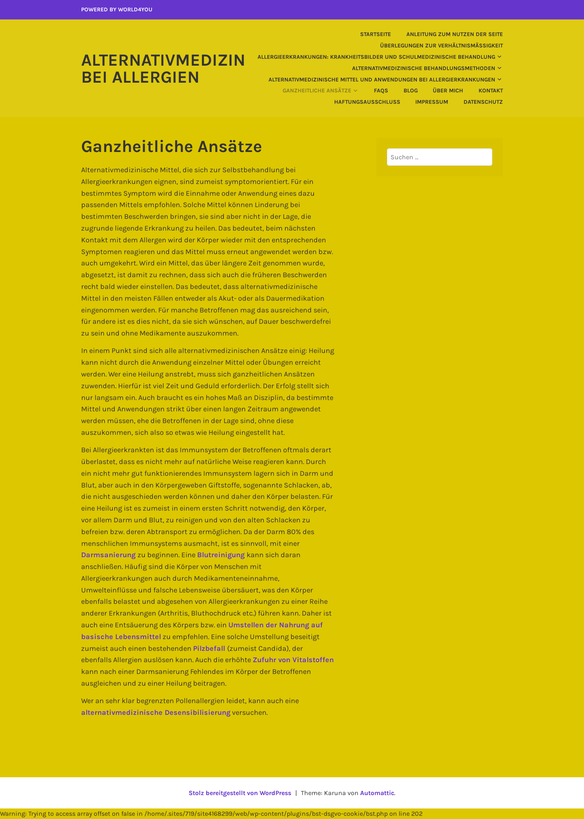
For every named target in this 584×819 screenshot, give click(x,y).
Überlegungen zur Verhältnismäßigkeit (441, 45)
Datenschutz (483, 101)
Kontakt (491, 90)
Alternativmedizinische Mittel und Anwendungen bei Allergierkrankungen (381, 79)
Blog (411, 90)
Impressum (431, 101)
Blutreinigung (222, 554)
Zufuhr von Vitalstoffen (293, 659)
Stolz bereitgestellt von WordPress (240, 793)
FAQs (381, 90)
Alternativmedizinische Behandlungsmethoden (423, 68)
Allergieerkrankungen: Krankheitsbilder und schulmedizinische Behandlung (376, 56)
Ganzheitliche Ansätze (317, 90)
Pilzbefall (210, 648)
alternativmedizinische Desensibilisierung (155, 712)
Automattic (377, 793)
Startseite (375, 34)
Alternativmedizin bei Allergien (163, 68)
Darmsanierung (109, 554)
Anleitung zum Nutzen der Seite (454, 34)
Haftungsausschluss (367, 101)
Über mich (448, 90)
